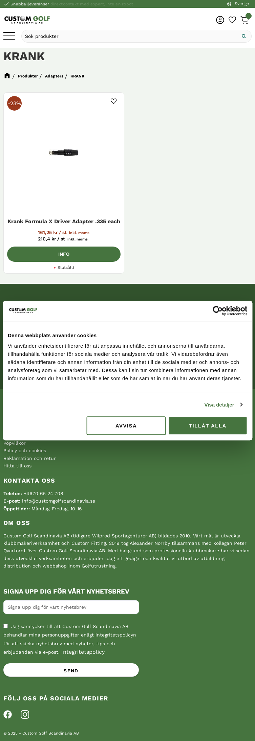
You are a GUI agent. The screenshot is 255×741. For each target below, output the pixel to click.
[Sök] (243, 36)
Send (71, 670)
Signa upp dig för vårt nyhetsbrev (66, 591)
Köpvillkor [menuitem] (14, 443)
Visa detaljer (219, 405)
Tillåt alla (208, 426)
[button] (9, 36)
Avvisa (126, 426)
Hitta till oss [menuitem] (17, 465)
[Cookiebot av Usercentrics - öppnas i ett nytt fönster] (217, 311)
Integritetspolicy (83, 652)
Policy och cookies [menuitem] (24, 450)
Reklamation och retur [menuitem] (29, 458)
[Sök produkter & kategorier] (129, 36)
